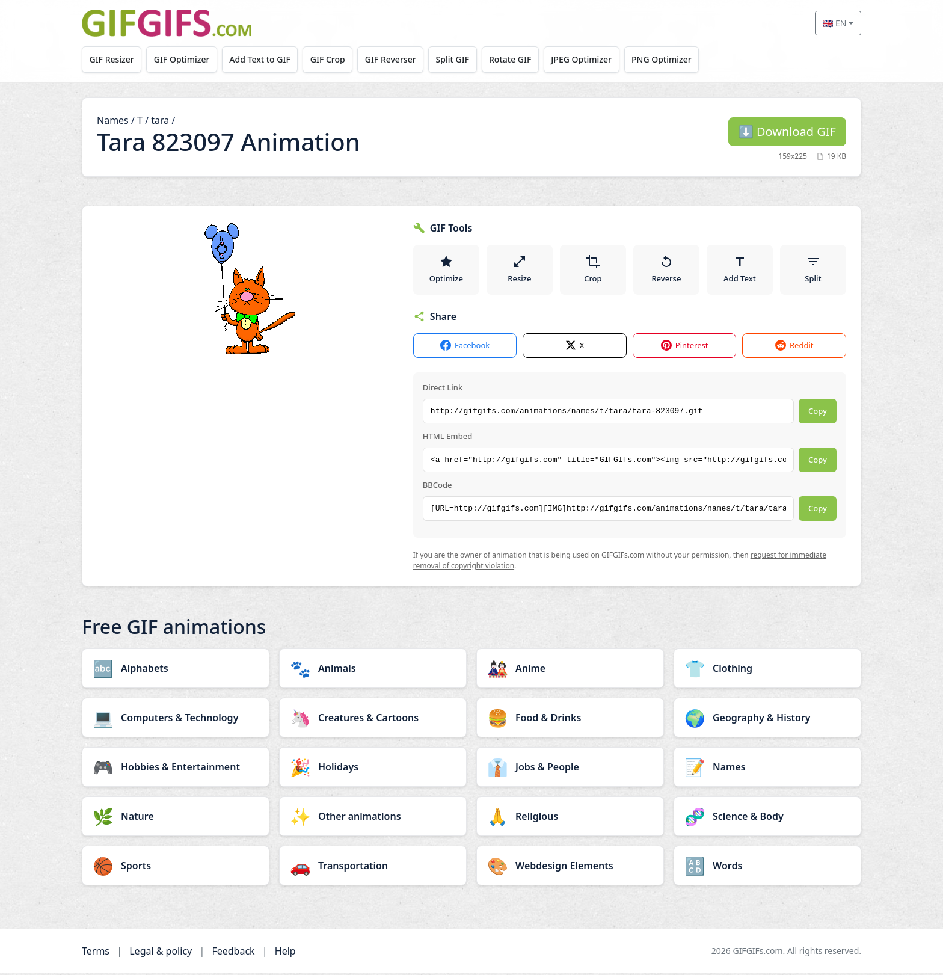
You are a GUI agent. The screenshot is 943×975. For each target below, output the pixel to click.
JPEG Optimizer (593, 59)
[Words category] (767, 868)
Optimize (446, 271)
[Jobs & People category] (570, 769)
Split (813, 271)
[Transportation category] (373, 868)
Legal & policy (160, 953)
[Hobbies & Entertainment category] (175, 769)
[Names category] (767, 769)
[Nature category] (175, 818)
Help (285, 953)
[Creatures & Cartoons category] (373, 720)
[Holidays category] (373, 769)
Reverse (666, 271)
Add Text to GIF (264, 59)
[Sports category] (175, 868)
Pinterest (684, 348)
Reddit (794, 348)
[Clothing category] (767, 670)
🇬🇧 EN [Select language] (834, 23)
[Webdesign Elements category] (570, 868)
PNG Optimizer (675, 59)
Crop (593, 271)
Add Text (739, 271)
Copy (817, 413)
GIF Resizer (112, 59)
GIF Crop (333, 59)
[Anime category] (570, 670)
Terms (95, 953)
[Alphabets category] (175, 670)
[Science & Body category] (767, 818)
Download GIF (787, 131)
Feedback (233, 953)
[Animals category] (373, 670)
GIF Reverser (397, 59)
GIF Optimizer (184, 59)
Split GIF (461, 59)
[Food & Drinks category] (570, 720)
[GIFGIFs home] (166, 23)
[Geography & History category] (767, 720)
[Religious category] (570, 818)
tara (160, 120)
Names (113, 120)
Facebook (465, 348)
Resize (519, 271)
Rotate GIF (520, 59)
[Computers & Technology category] (175, 720)
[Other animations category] (373, 818)
